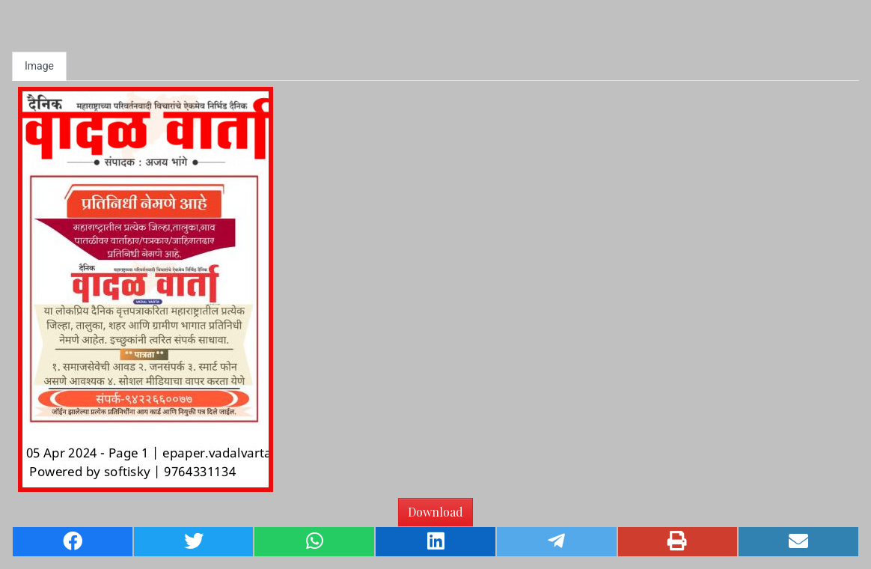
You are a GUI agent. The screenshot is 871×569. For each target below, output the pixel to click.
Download (435, 512)
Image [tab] (39, 66)
